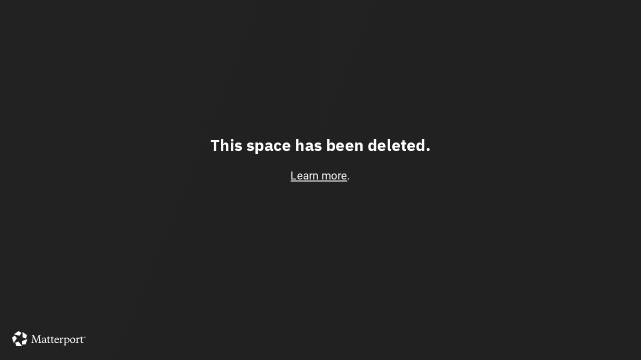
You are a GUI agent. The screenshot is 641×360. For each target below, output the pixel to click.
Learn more (318, 176)
